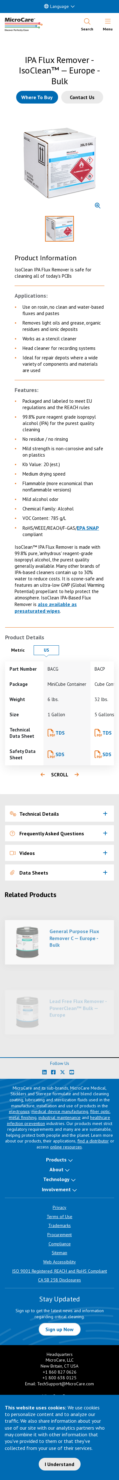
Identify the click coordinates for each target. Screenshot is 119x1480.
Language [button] (56, 6)
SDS (60, 754)
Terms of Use (59, 1216)
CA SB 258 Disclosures (59, 1280)
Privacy (59, 1207)
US (51, 650)
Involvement (56, 1189)
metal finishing (22, 1117)
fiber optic (100, 1111)
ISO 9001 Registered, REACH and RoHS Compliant (59, 1271)
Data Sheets (29, 873)
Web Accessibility (59, 1262)
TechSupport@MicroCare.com (65, 1384)
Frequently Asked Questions (47, 833)
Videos (22, 853)
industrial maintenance (59, 1117)
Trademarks (59, 1225)
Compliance (60, 1244)
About (56, 1169)
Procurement (59, 1234)
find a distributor (93, 1141)
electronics (19, 1111)
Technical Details (34, 814)
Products (56, 1159)
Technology (56, 1179)
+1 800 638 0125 (59, 1378)
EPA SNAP (88, 528)
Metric (21, 650)
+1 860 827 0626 (59, 1372)
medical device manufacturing (59, 1111)
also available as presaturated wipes (46, 607)
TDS (60, 733)
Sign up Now (59, 1329)
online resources (66, 1147)
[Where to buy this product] (37, 97)
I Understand (59, 1464)
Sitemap (59, 1252)
